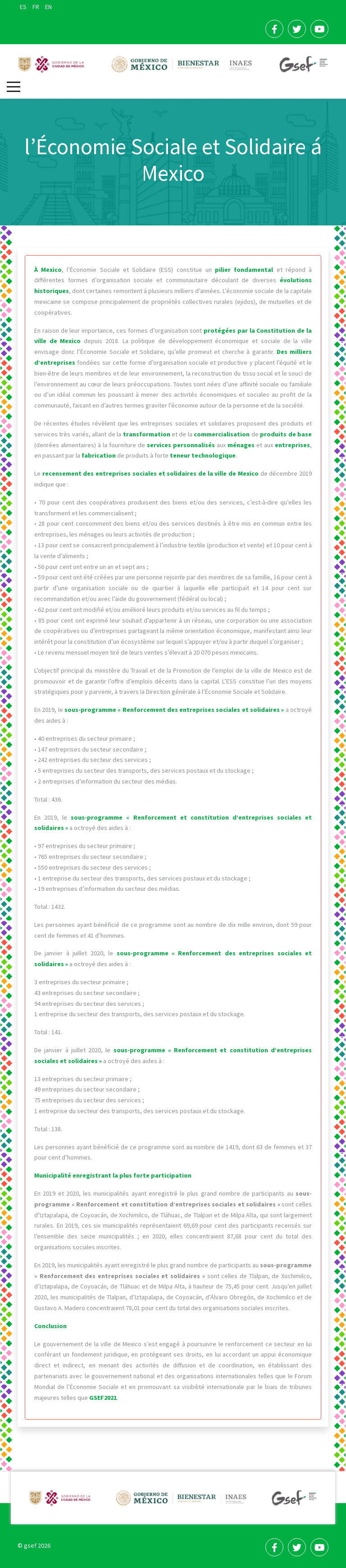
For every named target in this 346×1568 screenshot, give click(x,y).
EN (48, 7)
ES (24, 7)
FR (36, 7)
